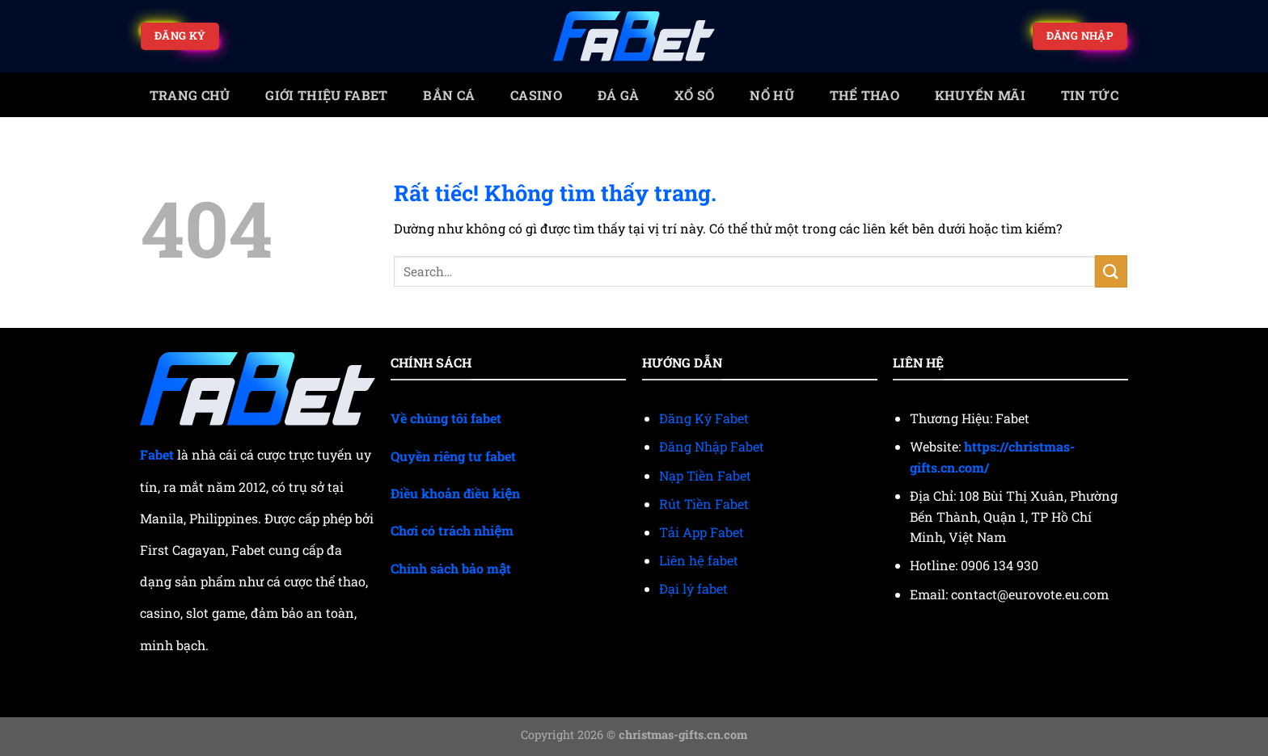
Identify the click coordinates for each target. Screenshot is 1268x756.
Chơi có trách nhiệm (452, 530)
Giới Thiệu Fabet (326, 94)
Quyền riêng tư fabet (453, 455)
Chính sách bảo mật (451, 568)
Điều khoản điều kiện (455, 493)
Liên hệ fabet (698, 560)
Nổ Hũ (772, 94)
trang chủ (190, 94)
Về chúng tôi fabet (446, 418)
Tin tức (1089, 94)
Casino (536, 94)
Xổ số (694, 94)
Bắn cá (449, 94)
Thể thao (865, 94)
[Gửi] (1111, 271)
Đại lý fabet (693, 588)
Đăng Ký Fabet (704, 418)
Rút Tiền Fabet (704, 503)
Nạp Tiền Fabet (705, 475)
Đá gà (619, 94)
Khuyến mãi (980, 94)
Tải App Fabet (701, 531)
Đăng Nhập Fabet (711, 446)
